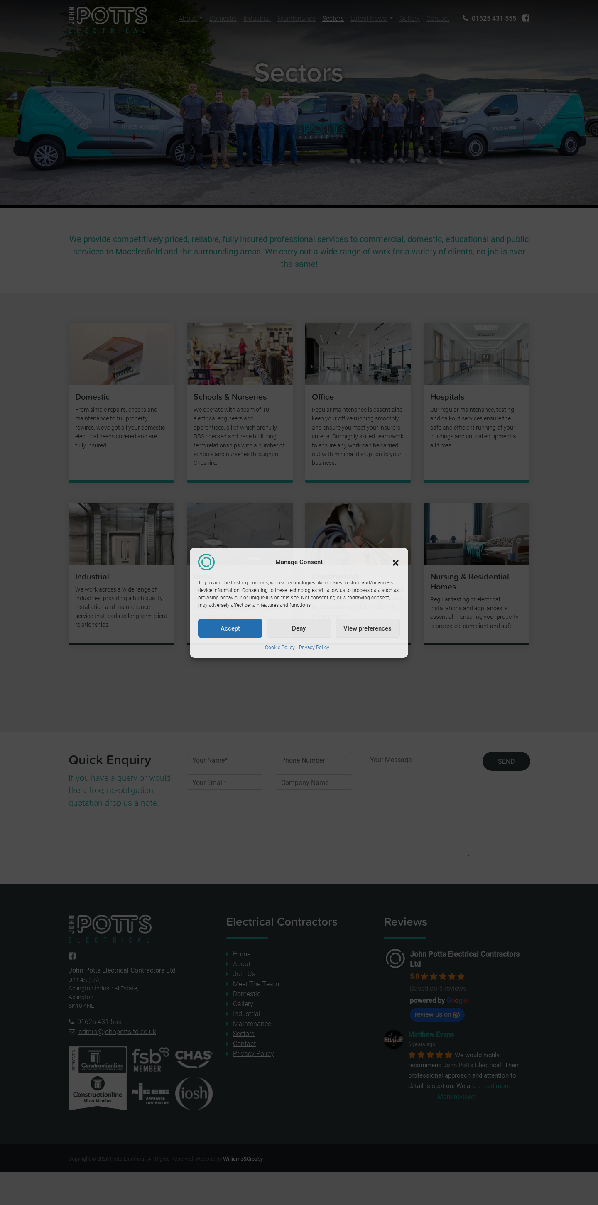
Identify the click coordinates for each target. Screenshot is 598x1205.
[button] (396, 562)
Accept (230, 628)
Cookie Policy (280, 647)
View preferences (367, 628)
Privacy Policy (314, 647)
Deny (299, 628)
